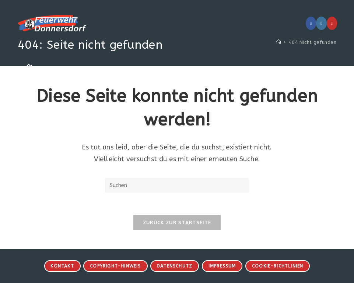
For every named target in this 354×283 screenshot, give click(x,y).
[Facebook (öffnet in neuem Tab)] (311, 23)
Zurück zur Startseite (177, 222)
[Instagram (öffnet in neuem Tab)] (321, 23)
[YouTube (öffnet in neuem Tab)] (332, 23)
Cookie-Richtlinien (278, 266)
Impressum (222, 266)
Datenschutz (174, 266)
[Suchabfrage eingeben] (177, 185)
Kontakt (62, 266)
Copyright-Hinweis (115, 266)
